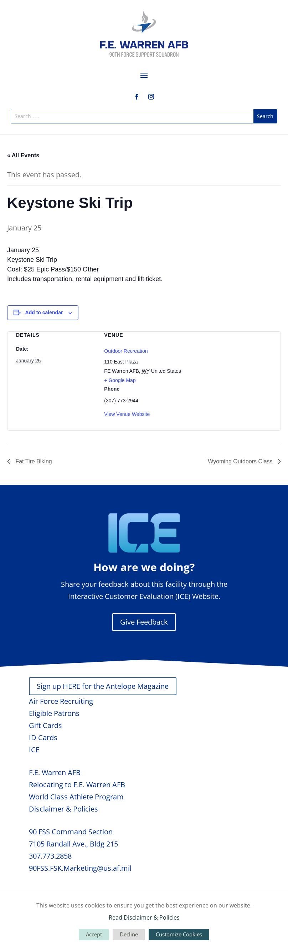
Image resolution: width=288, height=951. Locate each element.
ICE (34, 749)
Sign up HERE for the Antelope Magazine (103, 686)
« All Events (23, 155)
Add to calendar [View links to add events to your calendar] (44, 312)
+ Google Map (119, 380)
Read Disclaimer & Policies (144, 917)
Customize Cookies (179, 934)
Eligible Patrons (54, 713)
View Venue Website (127, 414)
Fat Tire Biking (33, 461)
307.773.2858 (50, 856)
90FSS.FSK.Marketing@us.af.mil (80, 868)
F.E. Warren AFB (55, 772)
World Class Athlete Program (76, 797)
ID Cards (43, 737)
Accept (94, 934)
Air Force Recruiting (61, 701)
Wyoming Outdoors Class (241, 461)
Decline (129, 934)
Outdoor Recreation (126, 351)
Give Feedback (144, 622)
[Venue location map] (232, 369)
